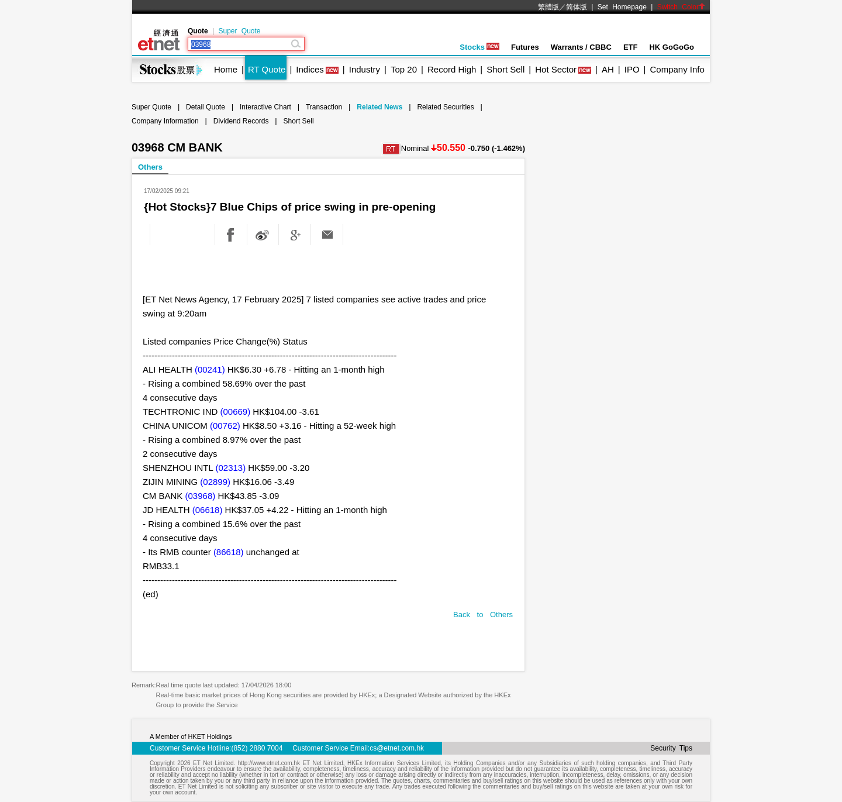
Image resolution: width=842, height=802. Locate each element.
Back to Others (483, 614)
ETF (630, 47)
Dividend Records (241, 121)
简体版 (576, 7)
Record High (451, 69)
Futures (525, 47)
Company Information (165, 121)
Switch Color (681, 7)
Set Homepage (622, 7)
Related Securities (445, 107)
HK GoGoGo (671, 47)
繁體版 (548, 7)
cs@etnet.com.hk (397, 748)
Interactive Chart (265, 107)
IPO (632, 69)
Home (225, 69)
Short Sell (505, 69)
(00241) (210, 369)
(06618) (207, 510)
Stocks (479, 47)
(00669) (235, 412)
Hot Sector (556, 69)
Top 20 (404, 69)
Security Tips (671, 748)
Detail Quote (205, 107)
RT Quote (266, 69)
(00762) (225, 426)
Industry (364, 69)
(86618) (228, 552)
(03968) (200, 496)
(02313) (230, 468)
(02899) (215, 482)
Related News (379, 107)
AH (608, 69)
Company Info (677, 69)
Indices (310, 69)
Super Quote (239, 31)
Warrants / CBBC (581, 47)
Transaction (324, 107)
